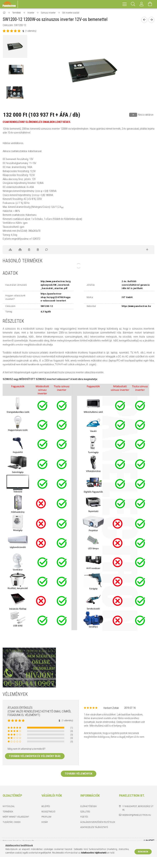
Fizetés (84, 816)
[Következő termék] (151, 20)
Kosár (45, 822)
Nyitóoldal (9, 806)
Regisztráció (48, 811)
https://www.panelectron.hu (136, 306)
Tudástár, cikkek (12, 822)
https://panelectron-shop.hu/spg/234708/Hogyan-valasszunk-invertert (55, 297)
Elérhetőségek (88, 806)
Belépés (46, 806)
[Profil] (141, 4)
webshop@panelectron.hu (136, 815)
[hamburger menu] (124, 4)
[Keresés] (133, 4)
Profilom (46, 816)
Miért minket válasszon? (16, 816)
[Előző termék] (144, 20)
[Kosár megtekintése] (150, 4)
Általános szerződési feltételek (97, 822)
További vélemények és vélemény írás (35, 756)
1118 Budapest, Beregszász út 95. (137, 808)
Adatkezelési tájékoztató (94, 827)
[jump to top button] (147, 250)
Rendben (143, 851)
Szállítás (85, 811)
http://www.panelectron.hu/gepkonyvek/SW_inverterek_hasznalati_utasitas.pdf (56, 285)
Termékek (8, 811)
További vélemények (78, 773)
